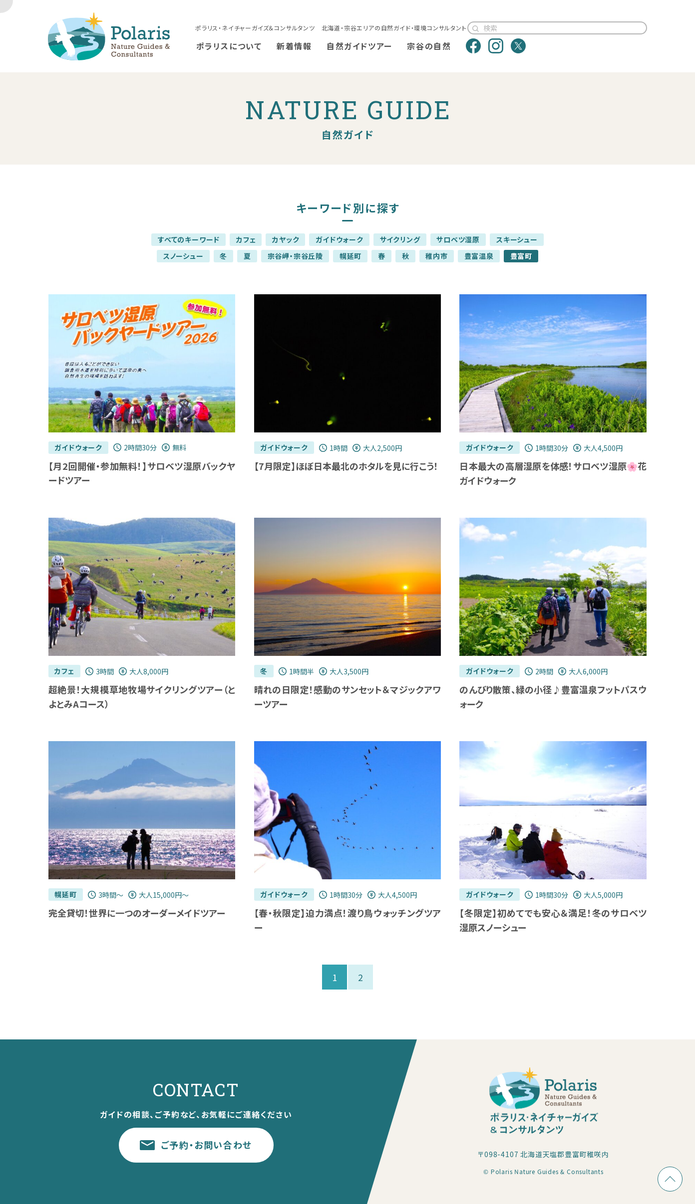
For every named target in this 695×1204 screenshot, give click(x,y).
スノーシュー (183, 256)
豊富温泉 (479, 256)
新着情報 (294, 46)
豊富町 (521, 256)
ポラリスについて (229, 46)
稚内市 (436, 256)
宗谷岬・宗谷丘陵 (295, 256)
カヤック (285, 239)
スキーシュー (517, 239)
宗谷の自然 (429, 46)
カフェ (246, 239)
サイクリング (400, 239)
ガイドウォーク (339, 239)
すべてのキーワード (189, 239)
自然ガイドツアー (359, 46)
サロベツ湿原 (458, 239)
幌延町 (350, 256)
